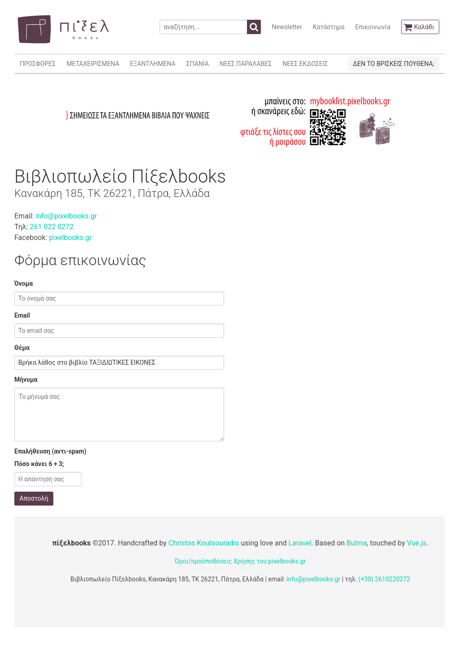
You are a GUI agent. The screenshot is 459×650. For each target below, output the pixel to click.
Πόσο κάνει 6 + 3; (39, 463)
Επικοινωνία (372, 27)
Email (22, 315)
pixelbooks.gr (70, 237)
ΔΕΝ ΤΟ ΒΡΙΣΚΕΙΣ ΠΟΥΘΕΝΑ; (393, 63)
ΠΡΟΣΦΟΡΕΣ (38, 63)
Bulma (356, 543)
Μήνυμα (25, 379)
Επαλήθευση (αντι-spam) (50, 451)
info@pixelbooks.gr (66, 216)
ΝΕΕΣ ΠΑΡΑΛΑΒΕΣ (246, 63)
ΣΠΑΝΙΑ (197, 63)
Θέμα (22, 347)
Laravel (299, 543)
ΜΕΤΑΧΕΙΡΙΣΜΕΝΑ (92, 63)
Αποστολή (34, 498)
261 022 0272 (52, 226)
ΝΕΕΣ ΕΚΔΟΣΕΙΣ (305, 63)
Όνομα (23, 283)
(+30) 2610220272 (384, 579)
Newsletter (287, 27)
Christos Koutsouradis (204, 543)
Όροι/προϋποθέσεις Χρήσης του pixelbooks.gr (240, 561)
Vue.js (417, 543)
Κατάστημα (329, 27)
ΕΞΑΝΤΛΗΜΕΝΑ (152, 63)
